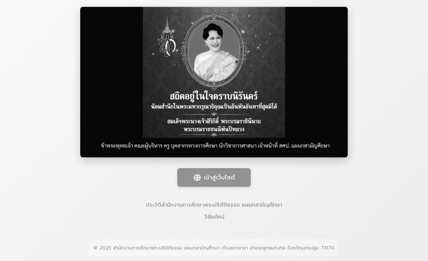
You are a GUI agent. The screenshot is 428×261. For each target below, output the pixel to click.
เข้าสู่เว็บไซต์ (214, 177)
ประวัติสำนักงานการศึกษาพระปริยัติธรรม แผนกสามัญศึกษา (214, 205)
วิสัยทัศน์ (214, 217)
